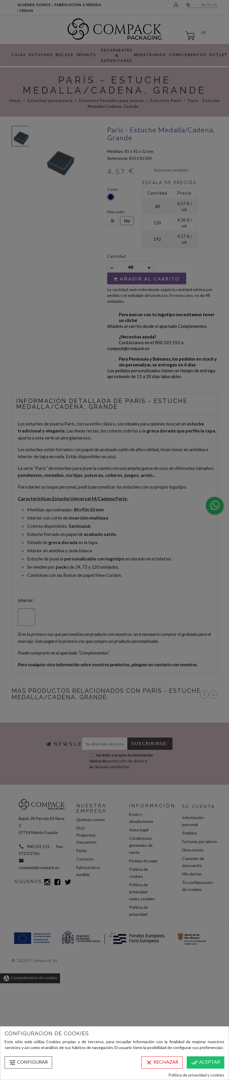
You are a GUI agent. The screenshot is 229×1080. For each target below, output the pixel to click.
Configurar (28, 1062)
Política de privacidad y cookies (196, 1074)
